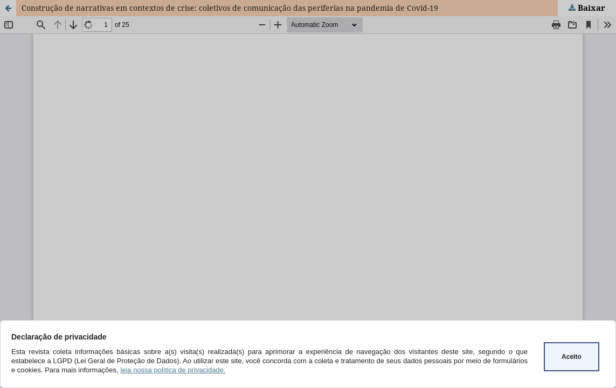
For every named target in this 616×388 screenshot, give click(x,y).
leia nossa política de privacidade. (172, 370)
